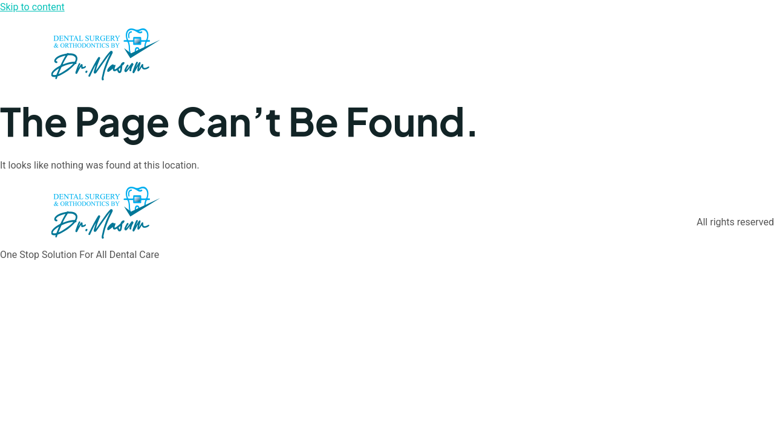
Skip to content (32, 7)
